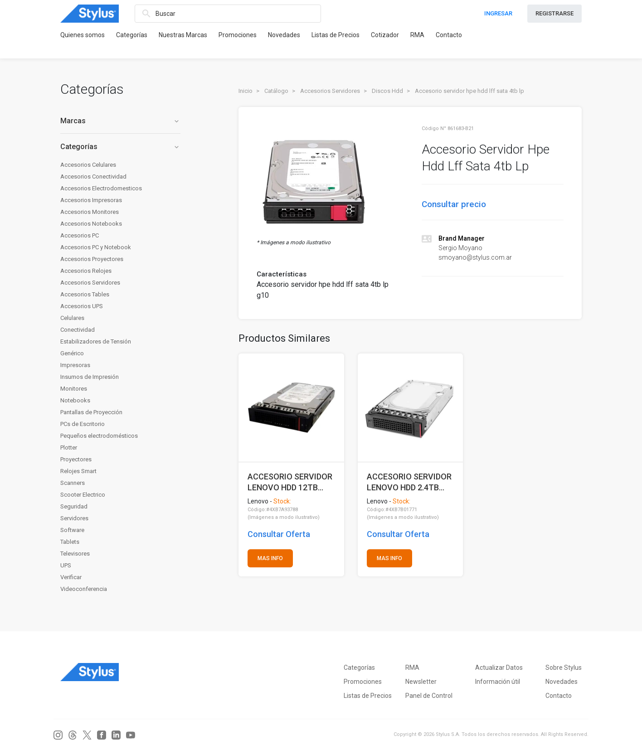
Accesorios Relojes (86, 270)
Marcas (120, 120)
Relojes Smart (78, 471)
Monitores (73, 388)
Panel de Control (428, 695)
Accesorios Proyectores (91, 259)
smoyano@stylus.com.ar (475, 257)
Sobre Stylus (563, 667)
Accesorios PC (79, 235)
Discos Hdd (387, 90)
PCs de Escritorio (82, 424)
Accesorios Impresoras (91, 200)
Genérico (72, 353)
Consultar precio (454, 204)
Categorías (131, 35)
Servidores (74, 518)
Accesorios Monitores (89, 211)
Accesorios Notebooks (91, 223)
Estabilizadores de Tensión (95, 341)
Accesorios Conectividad (93, 176)
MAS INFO (270, 558)
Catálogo (276, 90)
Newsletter (421, 681)
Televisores (75, 553)
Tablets (69, 541)
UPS (65, 565)
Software (72, 530)
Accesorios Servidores (90, 282)
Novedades (284, 35)
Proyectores (76, 459)
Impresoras (75, 365)
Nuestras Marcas (183, 35)
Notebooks (75, 400)
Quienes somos (82, 35)
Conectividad (77, 329)
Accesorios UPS (81, 306)
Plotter (68, 447)
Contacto (449, 35)
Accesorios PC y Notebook (95, 247)
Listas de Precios (335, 35)
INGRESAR (498, 13)
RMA (417, 35)
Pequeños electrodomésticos (99, 435)
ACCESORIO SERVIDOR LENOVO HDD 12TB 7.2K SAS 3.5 (290, 482)
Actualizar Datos (499, 667)
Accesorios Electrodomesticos (101, 188)
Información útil (497, 681)
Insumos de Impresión (89, 376)
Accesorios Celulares (88, 164)
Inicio (245, 90)
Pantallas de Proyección (91, 412)
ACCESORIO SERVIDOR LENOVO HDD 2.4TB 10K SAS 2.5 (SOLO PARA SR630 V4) (409, 482)
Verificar (71, 577)
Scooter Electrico (82, 494)
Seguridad (74, 506)
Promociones (238, 35)
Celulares (72, 318)
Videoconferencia (83, 588)
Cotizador (385, 35)
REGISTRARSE (554, 13)
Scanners (72, 482)
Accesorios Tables (84, 294)
